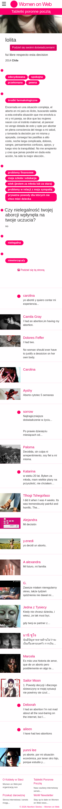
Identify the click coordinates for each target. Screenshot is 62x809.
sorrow (28, 411)
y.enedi (28, 541)
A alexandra (32, 562)
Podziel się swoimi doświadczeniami (33, 47)
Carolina (29, 369)
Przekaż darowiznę (14, 795)
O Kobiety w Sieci (13, 779)
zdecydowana (16, 77)
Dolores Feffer (33, 337)
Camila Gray (32, 316)
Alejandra (30, 520)
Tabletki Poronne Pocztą (43, 781)
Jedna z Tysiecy (35, 607)
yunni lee (29, 750)
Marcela (29, 656)
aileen (27, 729)
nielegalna (14, 242)
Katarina (29, 471)
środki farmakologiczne (23, 100)
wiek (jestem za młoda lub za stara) (30, 183)
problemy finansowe (21, 172)
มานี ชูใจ (29, 635)
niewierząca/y (16, 260)
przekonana (15, 82)
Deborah (29, 704)
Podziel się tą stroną (31, 270)
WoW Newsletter (43, 795)
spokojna (37, 77)
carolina (29, 295)
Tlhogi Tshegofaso (36, 495)
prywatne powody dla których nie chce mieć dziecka (29, 197)
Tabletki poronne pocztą (31, 11)
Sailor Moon (32, 680)
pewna (33, 82)
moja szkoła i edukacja (22, 178)
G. (25, 583)
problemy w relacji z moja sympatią (30, 189)
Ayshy (27, 390)
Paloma (28, 447)
